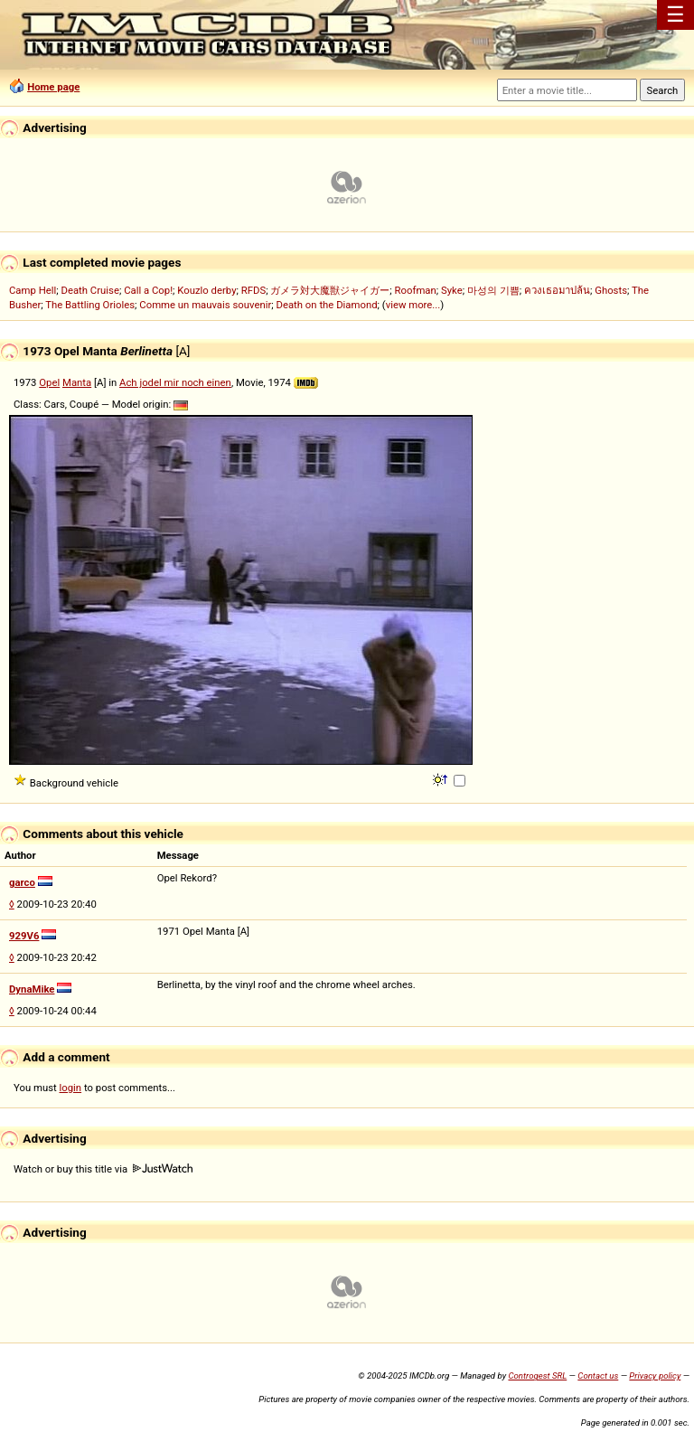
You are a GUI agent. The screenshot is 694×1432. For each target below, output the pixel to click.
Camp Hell (32, 290)
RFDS (253, 290)
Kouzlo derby (206, 290)
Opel (49, 382)
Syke (452, 290)
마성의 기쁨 (493, 290)
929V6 (24, 935)
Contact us (597, 1375)
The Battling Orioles (90, 304)
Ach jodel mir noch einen (175, 382)
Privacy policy (654, 1375)
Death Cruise (89, 290)
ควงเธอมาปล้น (557, 290)
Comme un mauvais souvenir (205, 304)
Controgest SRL (537, 1375)
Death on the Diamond (327, 304)
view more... (413, 304)
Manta (76, 382)
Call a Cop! (148, 290)
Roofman (415, 290)
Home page (53, 86)
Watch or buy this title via (103, 1169)
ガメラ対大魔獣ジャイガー (329, 290)
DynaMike (31, 989)
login (71, 1087)
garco (22, 882)
